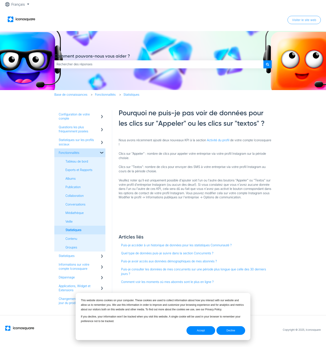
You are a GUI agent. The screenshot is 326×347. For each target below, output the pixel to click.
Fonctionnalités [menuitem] (69, 153)
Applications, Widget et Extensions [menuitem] (74, 288)
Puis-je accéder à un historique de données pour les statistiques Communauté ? (176, 245)
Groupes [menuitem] (71, 247)
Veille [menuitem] (69, 221)
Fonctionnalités (105, 94)
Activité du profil (218, 140)
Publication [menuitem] (73, 187)
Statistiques (131, 94)
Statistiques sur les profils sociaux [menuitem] (76, 142)
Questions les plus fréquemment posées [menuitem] (73, 129)
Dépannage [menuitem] (67, 277)
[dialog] (163, 316)
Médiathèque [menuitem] (74, 213)
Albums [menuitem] (70, 178)
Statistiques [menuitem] (73, 230)
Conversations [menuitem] (75, 204)
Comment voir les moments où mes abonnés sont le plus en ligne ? (167, 282)
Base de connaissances (70, 94)
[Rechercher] (267, 64)
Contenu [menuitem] (71, 238)
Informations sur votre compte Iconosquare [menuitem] (74, 267)
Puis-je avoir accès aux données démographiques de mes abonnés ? (169, 261)
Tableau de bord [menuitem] (76, 161)
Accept (201, 330)
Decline (230, 330)
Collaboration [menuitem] (74, 195)
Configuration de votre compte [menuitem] (74, 116)
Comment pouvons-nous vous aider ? (92, 56)
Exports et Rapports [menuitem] (78, 170)
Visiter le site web (304, 20)
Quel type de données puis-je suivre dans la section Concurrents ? (167, 253)
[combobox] (158, 64)
